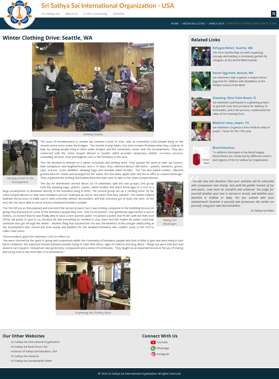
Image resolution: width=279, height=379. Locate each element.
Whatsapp (163, 348)
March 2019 (216, 23)
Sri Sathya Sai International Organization (35, 342)
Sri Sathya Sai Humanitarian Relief (31, 360)
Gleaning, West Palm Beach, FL (234, 98)
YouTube (162, 342)
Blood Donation (224, 148)
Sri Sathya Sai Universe (25, 356)
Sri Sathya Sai (51, 14)
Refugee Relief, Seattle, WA (233, 48)
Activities (119, 14)
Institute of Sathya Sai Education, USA (34, 351)
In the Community (95, 14)
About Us (71, 14)
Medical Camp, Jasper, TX (231, 123)
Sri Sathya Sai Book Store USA (29, 346)
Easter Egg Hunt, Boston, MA (233, 73)
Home (174, 23)
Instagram (163, 354)
